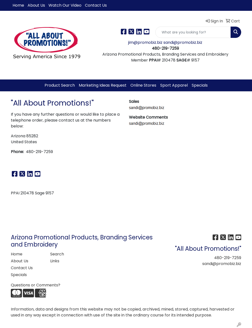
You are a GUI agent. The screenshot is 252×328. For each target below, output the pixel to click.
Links (54, 261)
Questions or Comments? (35, 285)
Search (57, 254)
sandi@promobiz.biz (182, 42)
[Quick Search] (193, 32)
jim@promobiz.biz (145, 42)
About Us (36, 5)
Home (18, 5)
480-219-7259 (227, 258)
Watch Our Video (64, 5)
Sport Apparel (174, 85)
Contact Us (96, 5)
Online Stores (143, 85)
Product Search (60, 85)
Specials (200, 85)
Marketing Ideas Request (102, 85)
